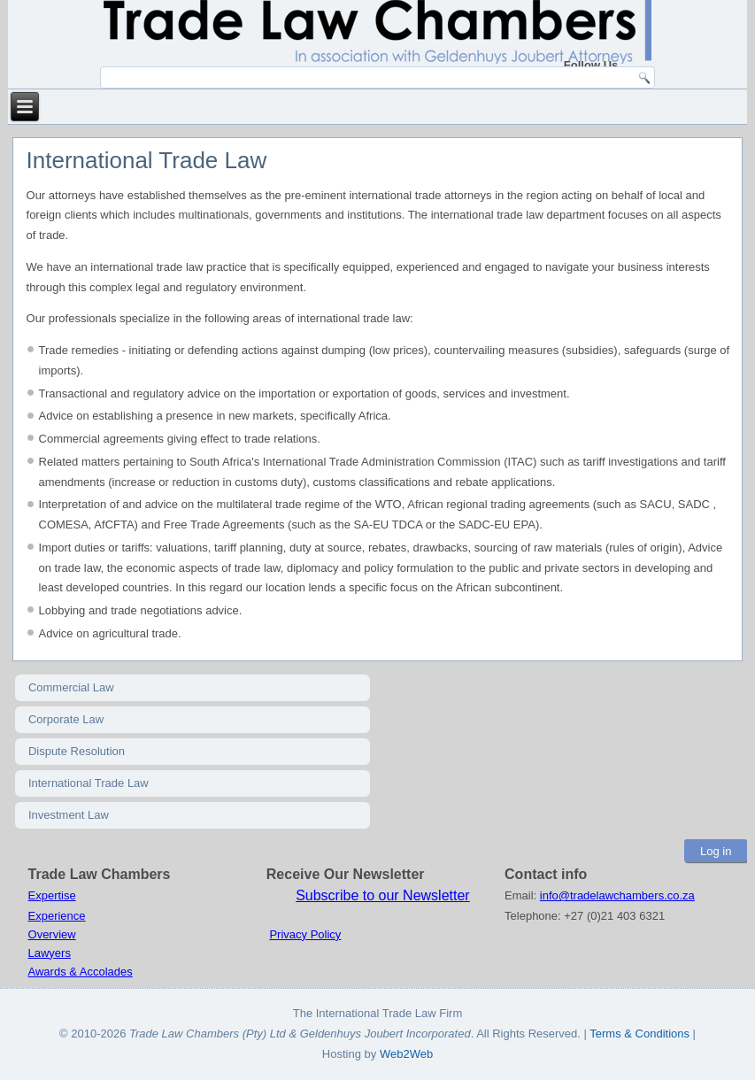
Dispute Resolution (76, 751)
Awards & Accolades (80, 971)
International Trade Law (88, 783)
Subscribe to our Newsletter (383, 895)
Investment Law (68, 815)
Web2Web (406, 1054)
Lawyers (49, 953)
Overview (52, 934)
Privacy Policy (305, 934)
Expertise (52, 895)
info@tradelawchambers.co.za (617, 895)
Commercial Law (71, 687)
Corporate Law (66, 719)
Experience (57, 915)
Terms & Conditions (640, 1033)
